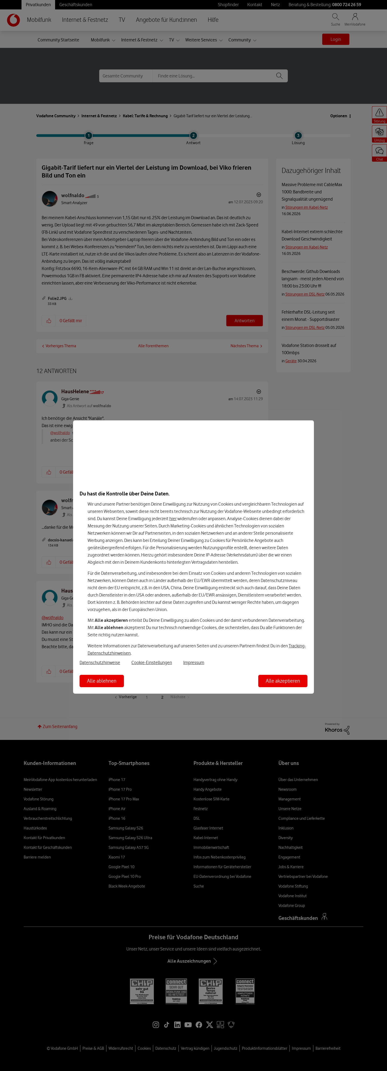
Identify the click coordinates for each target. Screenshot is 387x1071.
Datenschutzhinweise (100, 662)
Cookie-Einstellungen (151, 662)
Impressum (193, 662)
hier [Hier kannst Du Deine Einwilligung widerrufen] (173, 518)
